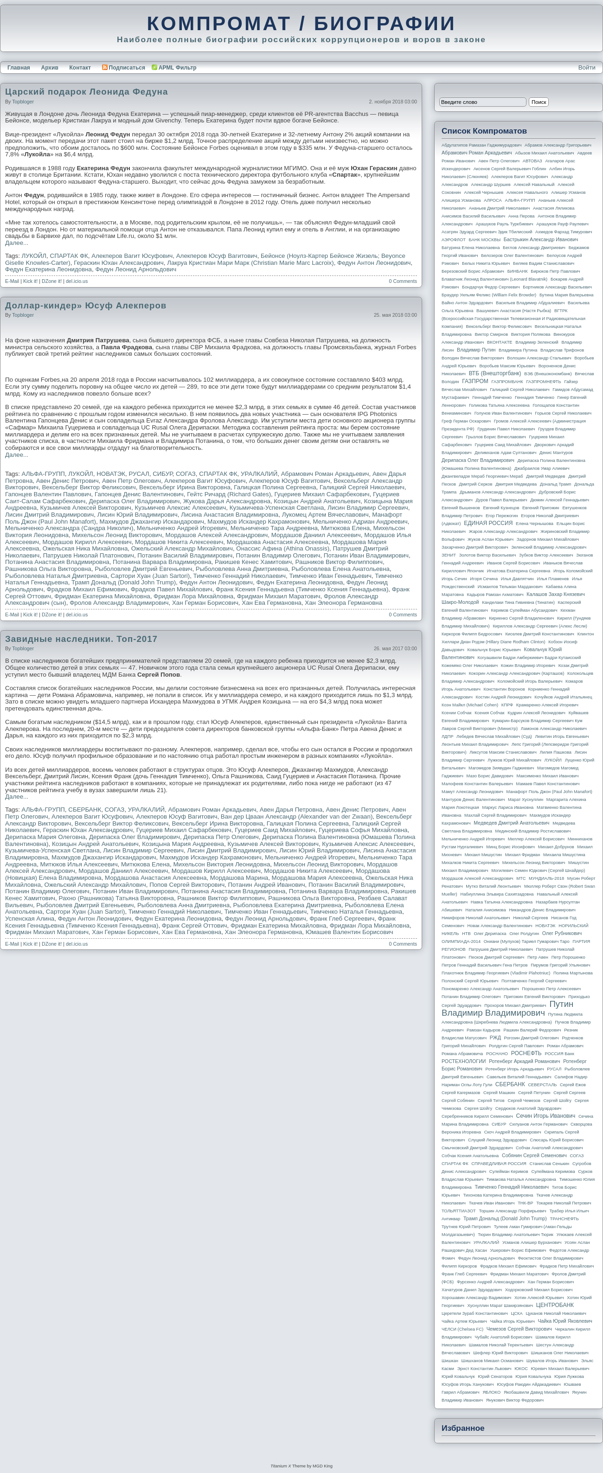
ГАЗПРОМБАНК (507, 381)
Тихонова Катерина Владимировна (498, 1195)
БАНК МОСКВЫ (485, 239)
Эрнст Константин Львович (484, 1368)
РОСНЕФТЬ (526, 1053)
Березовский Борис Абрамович (473, 271)
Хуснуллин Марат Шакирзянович (500, 1305)
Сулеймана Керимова (553, 1171)
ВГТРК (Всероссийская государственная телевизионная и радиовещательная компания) (513, 318)
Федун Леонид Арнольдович (135, 269)
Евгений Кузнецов (501, 508)
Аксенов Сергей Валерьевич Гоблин (510, 169)
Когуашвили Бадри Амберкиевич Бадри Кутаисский (529, 657)
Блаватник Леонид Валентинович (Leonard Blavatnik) (494, 279)
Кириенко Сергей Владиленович (521, 618)
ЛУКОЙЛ (34, 255)
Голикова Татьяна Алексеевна (499, 405)
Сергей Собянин (458, 1100)
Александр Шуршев (491, 184)
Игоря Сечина (484, 578)
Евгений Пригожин (540, 508)
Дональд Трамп (555, 484)
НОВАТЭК (110, 473)
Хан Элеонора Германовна (343, 602)
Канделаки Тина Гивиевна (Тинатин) (518, 602)
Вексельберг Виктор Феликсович (88, 487)
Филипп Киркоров (459, 1266)
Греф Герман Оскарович (466, 421)
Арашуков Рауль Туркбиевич (504, 224)
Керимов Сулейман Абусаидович (524, 610)
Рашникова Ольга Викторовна (48, 568)
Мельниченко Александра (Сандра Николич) (69, 528)
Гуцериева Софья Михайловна (363, 829)
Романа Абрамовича (462, 1053)
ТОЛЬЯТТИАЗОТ (459, 1211)
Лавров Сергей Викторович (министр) (480, 728)
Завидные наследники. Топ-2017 (81, 639)
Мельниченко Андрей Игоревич (182, 528)
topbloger (23, 101)
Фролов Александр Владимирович (119, 602)
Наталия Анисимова (485, 910)
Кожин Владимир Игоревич (528, 665)
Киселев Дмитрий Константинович (539, 634)
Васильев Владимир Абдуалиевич (530, 303)
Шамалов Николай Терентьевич (501, 1345)
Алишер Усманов (568, 192)
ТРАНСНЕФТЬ (564, 1219)
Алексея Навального (527, 192)
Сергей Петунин (534, 1092)
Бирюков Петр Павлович (555, 271)
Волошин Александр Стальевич (539, 358)
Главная (18, 67)
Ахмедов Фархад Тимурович (563, 232)
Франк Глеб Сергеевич (341, 918)
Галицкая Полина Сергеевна (275, 487)
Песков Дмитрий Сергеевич (497, 957)
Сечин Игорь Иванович (545, 1116)
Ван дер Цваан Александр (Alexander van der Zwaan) (297, 816)
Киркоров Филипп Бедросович (472, 634)
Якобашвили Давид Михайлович (536, 1392)
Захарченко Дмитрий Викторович (475, 547)
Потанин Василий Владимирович (184, 555)
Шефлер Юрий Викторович (500, 1353)
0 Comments (403, 281)
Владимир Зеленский (536, 342)
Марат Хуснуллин (525, 799)
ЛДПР (447, 736)
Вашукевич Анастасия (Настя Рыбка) (513, 310)
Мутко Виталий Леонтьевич (493, 886)
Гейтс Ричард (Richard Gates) (229, 494)
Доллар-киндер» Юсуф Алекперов (86, 305)
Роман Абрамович (565, 1046)
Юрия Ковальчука (533, 1376)
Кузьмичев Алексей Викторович (86, 507)
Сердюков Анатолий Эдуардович (528, 1108)
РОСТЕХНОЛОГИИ (464, 1061)
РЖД (495, 1037)
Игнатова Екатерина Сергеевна (518, 571)
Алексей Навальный (533, 184)
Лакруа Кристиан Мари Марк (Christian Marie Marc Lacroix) (250, 262)
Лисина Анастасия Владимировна (229, 514)
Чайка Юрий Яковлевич (565, 1321)
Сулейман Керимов (508, 1171)
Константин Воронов (504, 689)
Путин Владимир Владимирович (507, 1008)
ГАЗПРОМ (475, 381)
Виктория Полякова (531, 334)
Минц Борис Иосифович (510, 847)
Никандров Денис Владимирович (542, 910)
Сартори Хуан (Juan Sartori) (150, 575)
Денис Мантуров (556, 452)
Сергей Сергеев (569, 1092)
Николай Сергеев (530, 918)
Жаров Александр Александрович (503, 531)
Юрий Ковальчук (458, 1376)
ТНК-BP (525, 1203)
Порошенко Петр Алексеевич (551, 988)
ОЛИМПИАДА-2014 (461, 941)
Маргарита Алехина (566, 799)
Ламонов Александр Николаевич (554, 728)
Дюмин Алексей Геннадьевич (559, 500)
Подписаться (123, 67)
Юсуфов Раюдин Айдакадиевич (529, 1384)
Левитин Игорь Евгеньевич (562, 736)
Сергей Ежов (573, 1084)
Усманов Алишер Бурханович (531, 1242)
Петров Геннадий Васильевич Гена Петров (484, 965)
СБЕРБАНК (84, 809)
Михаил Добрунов (556, 847)
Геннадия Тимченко (534, 397)
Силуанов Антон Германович (538, 1124)
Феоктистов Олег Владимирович (551, 1258)
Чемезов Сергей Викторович (519, 1329)
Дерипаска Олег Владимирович (134, 501)
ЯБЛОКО (491, 1392)
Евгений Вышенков (461, 508)
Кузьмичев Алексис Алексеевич (180, 507)
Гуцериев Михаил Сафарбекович (321, 494)
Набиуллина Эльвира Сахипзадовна (496, 894)
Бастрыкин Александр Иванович (541, 239)
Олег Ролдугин (524, 933)
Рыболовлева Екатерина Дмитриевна (287, 905)
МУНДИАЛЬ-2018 (546, 878)
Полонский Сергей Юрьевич (470, 981)
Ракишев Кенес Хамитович (253, 561)
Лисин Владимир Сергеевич (367, 507)
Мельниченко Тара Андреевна (274, 528)
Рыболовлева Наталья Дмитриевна (56, 575)
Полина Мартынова (573, 973)
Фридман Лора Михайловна (193, 596)
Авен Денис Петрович (67, 480)
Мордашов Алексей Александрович (217, 535)
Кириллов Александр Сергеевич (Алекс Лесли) (540, 626)
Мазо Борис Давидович (490, 776)
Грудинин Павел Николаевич (506, 429)
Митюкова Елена (345, 528)
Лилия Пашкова (555, 752)
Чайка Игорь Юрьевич (512, 1321)
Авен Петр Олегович (131, 480)
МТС (521, 878)
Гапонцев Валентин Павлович (48, 494)
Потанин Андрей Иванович (266, 884)
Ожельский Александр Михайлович (182, 548)
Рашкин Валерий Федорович (532, 1030)
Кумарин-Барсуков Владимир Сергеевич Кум (537, 720)
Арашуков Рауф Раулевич (562, 224)
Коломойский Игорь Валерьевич (530, 681)
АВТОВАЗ (532, 161)
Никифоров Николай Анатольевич (476, 918)
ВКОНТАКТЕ (500, 342)
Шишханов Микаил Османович (492, 1360)
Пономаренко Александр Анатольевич (480, 988)
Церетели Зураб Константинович (475, 1313)
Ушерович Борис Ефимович (518, 1250)
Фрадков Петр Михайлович (566, 1266)
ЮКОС (521, 1368)
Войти (587, 67)
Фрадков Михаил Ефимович (87, 589)
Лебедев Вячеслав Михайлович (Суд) (494, 736)
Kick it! (30, 281)
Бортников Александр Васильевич (557, 287)
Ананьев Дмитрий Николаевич (499, 208)
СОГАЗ (186, 473)
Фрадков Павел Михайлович (171, 589)
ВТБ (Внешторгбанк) (495, 373)
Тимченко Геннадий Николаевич (239, 575)
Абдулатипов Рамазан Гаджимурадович (481, 145)
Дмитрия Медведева (516, 484)
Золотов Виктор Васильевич (487, 555)
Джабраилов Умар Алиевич (542, 468)
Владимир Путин (476, 349)
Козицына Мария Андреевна (183, 843)
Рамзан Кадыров (483, 1030)
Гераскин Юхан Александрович (119, 262)
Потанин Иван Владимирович (366, 555)
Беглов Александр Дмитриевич (534, 247)
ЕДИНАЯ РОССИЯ (488, 523)
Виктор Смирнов (491, 334)
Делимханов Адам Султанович (505, 452)
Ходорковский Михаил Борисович (539, 1289)
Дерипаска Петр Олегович (220, 836)
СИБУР (162, 473)
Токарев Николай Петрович (563, 1203)
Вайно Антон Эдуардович (467, 303)
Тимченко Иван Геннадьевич (330, 575)
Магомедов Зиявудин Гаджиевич (501, 768)
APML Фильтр (178, 67)
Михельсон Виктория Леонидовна (221, 864)
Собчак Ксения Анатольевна (470, 1155)
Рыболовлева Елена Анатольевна (340, 568)
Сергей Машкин (499, 1092)
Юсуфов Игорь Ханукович (468, 1384)
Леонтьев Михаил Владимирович (475, 744)
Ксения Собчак (489, 713)
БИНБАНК (517, 271)
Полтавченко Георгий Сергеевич (533, 981)
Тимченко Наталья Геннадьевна (356, 911)
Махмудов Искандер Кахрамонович (258, 521)
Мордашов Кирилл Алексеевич (86, 541)
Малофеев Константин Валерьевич (477, 783)
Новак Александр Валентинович (500, 925)
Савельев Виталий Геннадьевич (519, 1077)
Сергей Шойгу (557, 1100)
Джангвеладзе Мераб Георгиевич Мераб (482, 476)
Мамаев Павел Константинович (548, 783)
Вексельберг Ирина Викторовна (185, 487)
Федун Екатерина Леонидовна (48, 269)
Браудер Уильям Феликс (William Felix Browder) (489, 295)
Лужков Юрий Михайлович (514, 760)
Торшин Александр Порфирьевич (512, 1211)
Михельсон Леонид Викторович (117, 535)
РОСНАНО (497, 1053)
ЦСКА (516, 1313)
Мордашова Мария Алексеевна (317, 877)
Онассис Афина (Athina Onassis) (282, 548)
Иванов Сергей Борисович (513, 563)
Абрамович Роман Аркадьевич (325, 473)
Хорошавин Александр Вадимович (476, 1297)
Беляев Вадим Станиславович (543, 263)
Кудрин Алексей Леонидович (536, 713)
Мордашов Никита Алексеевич (179, 541)
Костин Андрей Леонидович (504, 697)
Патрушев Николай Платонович (88, 555)
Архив (49, 67)
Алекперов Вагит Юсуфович (132, 255)
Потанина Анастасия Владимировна (57, 561)
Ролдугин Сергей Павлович (516, 1046)
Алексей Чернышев (483, 192)
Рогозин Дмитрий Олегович (531, 1038)
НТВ (466, 933)
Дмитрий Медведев (545, 476)
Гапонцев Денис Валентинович (139, 494)
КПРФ (507, 705)
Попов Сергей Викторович (187, 884)
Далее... (16, 242)
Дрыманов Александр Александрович (498, 492)
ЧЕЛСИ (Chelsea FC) (462, 1329)
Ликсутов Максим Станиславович (503, 752)
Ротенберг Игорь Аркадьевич (515, 1069)
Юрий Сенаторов (495, 1376)
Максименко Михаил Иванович (547, 776)
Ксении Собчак (457, 713)
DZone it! (52, 281)
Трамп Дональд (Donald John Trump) (123, 582)
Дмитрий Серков (476, 484)
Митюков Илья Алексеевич (79, 864)
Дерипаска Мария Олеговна (45, 836)
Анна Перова (521, 216)
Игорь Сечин (454, 578)
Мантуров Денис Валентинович (473, 799)
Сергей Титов (491, 1100)
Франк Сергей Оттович (194, 925)
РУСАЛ (138, 473)
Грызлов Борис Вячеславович (496, 437)
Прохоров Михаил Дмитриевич (515, 1005)
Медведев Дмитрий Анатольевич (511, 823)
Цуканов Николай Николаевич (556, 1313)
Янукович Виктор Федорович (515, 1400)
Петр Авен (537, 957)
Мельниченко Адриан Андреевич (360, 521)
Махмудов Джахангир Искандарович (151, 521)
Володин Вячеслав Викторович (473, 358)
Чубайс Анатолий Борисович (503, 1337)
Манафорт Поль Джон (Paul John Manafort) (549, 791)
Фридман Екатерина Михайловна (102, 596)
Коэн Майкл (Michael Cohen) (470, 705)
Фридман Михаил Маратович (279, 596)
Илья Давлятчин (517, 578)
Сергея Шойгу (478, 1108)
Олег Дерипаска (490, 933)
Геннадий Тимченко (492, 397)
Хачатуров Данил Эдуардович (472, 1289)
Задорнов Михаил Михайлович (548, 539)
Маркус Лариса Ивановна (508, 807)
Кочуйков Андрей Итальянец (563, 697)
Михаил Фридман (522, 854)
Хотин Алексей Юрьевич (539, 1297)
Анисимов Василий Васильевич (473, 216)
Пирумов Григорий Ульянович (560, 965)
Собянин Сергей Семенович (534, 1155)
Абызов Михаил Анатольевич (544, 153)
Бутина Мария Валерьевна (566, 295)
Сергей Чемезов (523, 1100)
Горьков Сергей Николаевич (563, 413)
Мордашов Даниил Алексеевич (316, 535)
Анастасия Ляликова (553, 208)
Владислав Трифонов (562, 350)
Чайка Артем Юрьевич (464, 1321)
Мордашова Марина (239, 877)
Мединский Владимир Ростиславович (533, 831)
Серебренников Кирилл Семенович (477, 1116)
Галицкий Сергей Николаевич (362, 487)
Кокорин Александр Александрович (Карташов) (517, 673)
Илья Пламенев (553, 578)
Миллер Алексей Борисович (536, 839)
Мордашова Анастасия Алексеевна (277, 541)
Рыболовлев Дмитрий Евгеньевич (143, 568)
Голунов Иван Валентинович (503, 413)
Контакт (79, 67)
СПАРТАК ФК (69, 255)
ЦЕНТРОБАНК (555, 1305)
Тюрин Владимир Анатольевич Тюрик (515, 1234)
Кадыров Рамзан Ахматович (495, 594)
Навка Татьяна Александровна (501, 902)
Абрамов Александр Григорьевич (558, 145)
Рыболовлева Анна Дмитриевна (242, 568)
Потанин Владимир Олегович (278, 555)
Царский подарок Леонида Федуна (86, 91)
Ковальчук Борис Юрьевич (494, 649)
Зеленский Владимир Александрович (548, 547)
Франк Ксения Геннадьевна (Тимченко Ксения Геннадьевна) (302, 589)
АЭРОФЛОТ (454, 239)
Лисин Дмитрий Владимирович (49, 514)
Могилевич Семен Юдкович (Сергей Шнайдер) (538, 870)
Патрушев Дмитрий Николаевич (500, 949)
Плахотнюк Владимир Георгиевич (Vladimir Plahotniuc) (496, 973)
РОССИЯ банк (559, 1053)
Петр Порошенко (568, 957)
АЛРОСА (493, 200)
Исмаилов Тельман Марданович (510, 586)
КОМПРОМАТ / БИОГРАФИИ (301, 23)
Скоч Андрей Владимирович (512, 1132)
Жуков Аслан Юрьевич (490, 539)
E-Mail (12, 281)
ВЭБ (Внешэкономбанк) (547, 373)
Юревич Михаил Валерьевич (560, 1368)
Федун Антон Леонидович (374, 262)
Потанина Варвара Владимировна (162, 561)
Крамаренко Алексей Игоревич (547, 705)
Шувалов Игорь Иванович (552, 1360)
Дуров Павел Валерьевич (501, 500)
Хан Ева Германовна (272, 602)
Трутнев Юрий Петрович (466, 1226)
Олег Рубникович (562, 933)
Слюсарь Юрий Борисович (557, 1140)
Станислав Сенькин (550, 1163)
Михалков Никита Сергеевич (470, 862)
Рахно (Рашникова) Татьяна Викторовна (115, 898)
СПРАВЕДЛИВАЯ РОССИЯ (498, 1163)
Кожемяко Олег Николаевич (470, 665)
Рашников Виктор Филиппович (339, 561)
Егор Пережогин (502, 515)
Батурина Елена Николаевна (471, 247)
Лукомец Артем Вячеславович (325, 514)
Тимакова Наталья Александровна (521, 1179)
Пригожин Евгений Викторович (534, 996)
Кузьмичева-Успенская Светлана (277, 507)
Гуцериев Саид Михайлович (275, 829)
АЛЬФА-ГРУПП (43, 473)
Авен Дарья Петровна (291, 809)
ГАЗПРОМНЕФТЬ (543, 381)
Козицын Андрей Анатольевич (317, 501)
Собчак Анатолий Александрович (549, 1148)
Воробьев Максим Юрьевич (507, 366)
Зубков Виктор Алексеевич (546, 555)
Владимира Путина (518, 350)
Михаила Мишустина (564, 854)
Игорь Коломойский (573, 571)
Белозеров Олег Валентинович (512, 255)
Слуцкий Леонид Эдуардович (497, 1140)
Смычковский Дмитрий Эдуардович (477, 1148)
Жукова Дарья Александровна (226, 501)
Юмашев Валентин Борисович (349, 932)
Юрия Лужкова (569, 1376)
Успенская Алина (29, 918)
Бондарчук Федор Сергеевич (491, 287)
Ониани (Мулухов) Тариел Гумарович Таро (527, 941)
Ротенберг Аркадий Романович (524, 1061)
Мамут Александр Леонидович (472, 791)
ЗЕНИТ (449, 555)
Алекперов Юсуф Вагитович (216, 255)
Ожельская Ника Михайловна (85, 548)
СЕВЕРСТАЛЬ (542, 1084)
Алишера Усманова (461, 200)
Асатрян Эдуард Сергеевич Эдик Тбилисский (487, 232)
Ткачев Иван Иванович (492, 1203)
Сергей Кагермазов (461, 1092)
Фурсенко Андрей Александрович (491, 1282)
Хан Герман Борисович (205, 602)
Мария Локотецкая (460, 807)
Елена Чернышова (534, 523)
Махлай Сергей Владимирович (495, 815)
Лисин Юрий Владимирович (137, 514)
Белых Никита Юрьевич (486, 263)
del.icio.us (77, 281)
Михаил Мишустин (483, 854)
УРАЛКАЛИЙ (259, 473)
